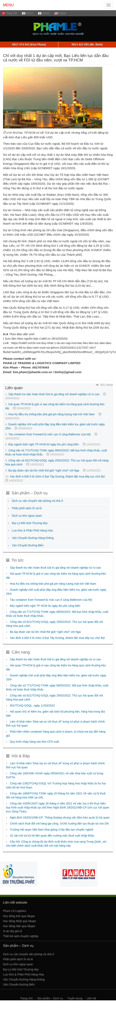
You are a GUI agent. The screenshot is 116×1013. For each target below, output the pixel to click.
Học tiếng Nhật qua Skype (19, 921)
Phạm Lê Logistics (14, 910)
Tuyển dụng (75, 998)
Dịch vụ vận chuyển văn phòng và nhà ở (37, 500)
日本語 (43, 13)
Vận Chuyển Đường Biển (28, 545)
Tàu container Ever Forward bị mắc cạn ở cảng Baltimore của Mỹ (49, 434)
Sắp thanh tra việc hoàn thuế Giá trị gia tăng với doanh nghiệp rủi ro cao (53, 394)
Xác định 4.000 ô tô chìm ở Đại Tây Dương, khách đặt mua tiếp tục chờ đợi (57, 476)
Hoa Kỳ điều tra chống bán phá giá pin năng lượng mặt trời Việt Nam (51, 414)
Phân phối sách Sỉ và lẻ (27, 508)
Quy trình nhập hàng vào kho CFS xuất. (35, 741)
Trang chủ (26, 998)
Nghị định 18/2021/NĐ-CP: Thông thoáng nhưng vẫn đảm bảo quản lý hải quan (60, 817)
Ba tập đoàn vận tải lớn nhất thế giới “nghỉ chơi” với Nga (43, 470)
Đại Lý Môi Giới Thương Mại (30, 523)
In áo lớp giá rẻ (12, 931)
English (60, 13)
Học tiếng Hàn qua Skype (19, 926)
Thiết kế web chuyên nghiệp (20, 936)
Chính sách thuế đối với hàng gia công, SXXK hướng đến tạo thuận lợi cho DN (59, 823)
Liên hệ (91, 998)
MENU (8, 5)
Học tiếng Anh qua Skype (19, 916)
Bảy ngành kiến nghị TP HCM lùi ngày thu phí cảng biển (43, 444)
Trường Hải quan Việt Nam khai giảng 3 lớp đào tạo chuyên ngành (51, 829)
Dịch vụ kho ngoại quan (27, 515)
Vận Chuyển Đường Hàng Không (33, 538)
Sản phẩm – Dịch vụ (50, 998)
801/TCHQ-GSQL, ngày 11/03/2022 (32, 705)
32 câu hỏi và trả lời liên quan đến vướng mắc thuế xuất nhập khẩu (52, 835)
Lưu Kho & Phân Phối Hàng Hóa (32, 530)
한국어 (27, 13)
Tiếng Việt (9, 13)
